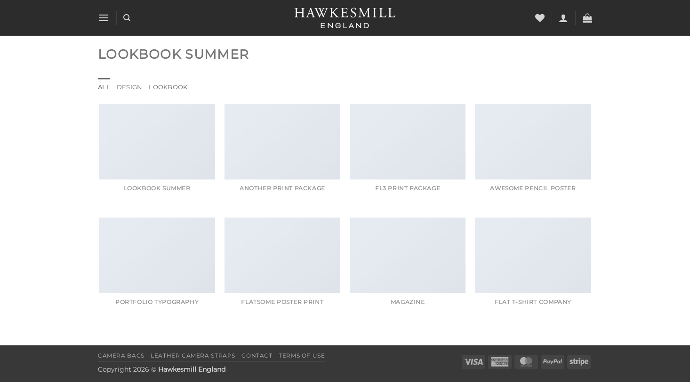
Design (130, 87)
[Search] (126, 18)
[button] (103, 17)
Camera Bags (121, 355)
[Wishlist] (540, 18)
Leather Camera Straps (193, 355)
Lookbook (168, 87)
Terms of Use (302, 355)
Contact (256, 355)
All (104, 87)
